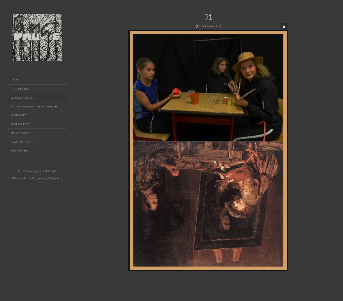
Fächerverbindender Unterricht (33, 106)
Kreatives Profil (21, 133)
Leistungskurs (20, 89)
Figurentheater (21, 141)
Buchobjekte (20, 124)
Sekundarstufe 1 (22, 97)
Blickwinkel (19, 115)
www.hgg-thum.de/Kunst (41, 171)
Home (14, 80)
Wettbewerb (19, 150)
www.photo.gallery (50, 178)
